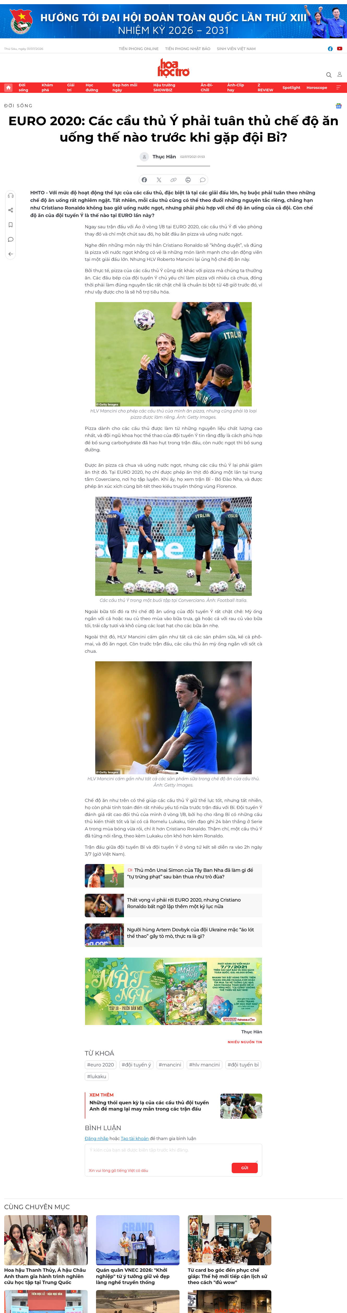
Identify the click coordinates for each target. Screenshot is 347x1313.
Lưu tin (11, 225)
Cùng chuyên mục (37, 1207)
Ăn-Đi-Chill (207, 87)
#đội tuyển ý (136, 1065)
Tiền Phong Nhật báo (187, 48)
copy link (173, 180)
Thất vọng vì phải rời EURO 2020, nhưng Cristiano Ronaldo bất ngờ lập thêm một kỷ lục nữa (184, 903)
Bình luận (11, 239)
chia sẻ (144, 180)
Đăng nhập (97, 1138)
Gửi (244, 1168)
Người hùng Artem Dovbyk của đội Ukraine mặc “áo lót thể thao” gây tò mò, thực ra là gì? (190, 933)
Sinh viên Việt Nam (236, 48)
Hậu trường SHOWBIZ (164, 87)
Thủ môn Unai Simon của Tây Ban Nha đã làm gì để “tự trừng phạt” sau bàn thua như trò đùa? (190, 873)
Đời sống (23, 87)
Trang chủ (8, 87)
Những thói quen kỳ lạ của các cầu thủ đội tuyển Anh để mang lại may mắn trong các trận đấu (149, 1106)
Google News (338, 106)
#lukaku (96, 1077)
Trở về (11, 254)
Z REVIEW (265, 87)
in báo (188, 180)
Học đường (92, 87)
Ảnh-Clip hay (235, 87)
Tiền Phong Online (139, 48)
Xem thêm (338, 87)
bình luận (203, 180)
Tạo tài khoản (135, 1138)
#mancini (170, 1065)
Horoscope (317, 87)
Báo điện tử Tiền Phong (173, 67)
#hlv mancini (204, 1065)
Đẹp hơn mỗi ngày (124, 87)
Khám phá (47, 87)
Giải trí (70, 87)
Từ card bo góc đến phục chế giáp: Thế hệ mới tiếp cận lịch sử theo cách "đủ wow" (227, 1276)
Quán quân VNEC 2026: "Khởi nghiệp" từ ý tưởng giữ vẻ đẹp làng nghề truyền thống (133, 1276)
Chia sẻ (11, 210)
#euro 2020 (100, 1065)
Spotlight (291, 87)
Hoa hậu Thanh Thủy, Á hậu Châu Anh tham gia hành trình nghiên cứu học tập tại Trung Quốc (45, 1276)
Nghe (11, 196)
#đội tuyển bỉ (243, 1065)
